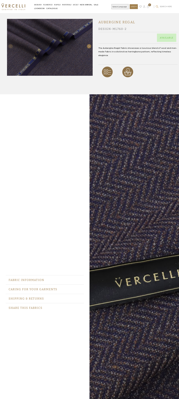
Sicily (75, 5)
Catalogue (52, 8)
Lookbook (39, 8)
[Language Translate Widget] (122, 6)
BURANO (38, 5)
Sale (96, 5)
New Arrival (86, 5)
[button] (89, 46)
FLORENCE (48, 5)
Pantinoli (66, 5)
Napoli (57, 5)
